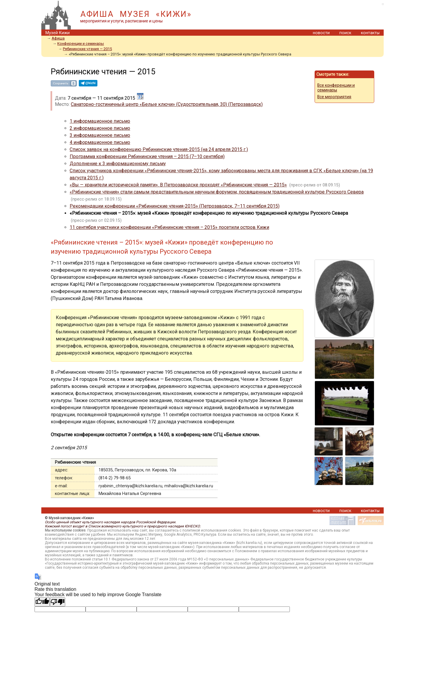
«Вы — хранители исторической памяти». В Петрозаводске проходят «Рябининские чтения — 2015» (178, 185)
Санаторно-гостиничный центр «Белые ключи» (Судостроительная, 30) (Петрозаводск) (167, 104)
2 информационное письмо (100, 128)
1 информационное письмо (100, 121)
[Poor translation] (57, 601)
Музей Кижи (57, 32)
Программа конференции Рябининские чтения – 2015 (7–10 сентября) (147, 156)
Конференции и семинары (80, 43)
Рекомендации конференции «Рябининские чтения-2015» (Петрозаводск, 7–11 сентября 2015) (174, 206)
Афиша (58, 38)
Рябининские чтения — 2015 (87, 49)
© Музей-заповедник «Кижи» (69, 518)
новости (321, 32)
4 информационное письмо (100, 142)
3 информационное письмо (100, 135)
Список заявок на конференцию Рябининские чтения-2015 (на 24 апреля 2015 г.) (159, 149)
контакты (370, 32)
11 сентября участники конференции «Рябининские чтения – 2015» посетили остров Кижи (169, 227)
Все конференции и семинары (336, 87)
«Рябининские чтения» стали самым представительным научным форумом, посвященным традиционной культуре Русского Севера (217, 192)
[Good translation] (42, 601)
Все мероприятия (334, 96)
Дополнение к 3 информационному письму (118, 163)
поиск (345, 32)
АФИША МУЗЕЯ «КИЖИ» (136, 14)
